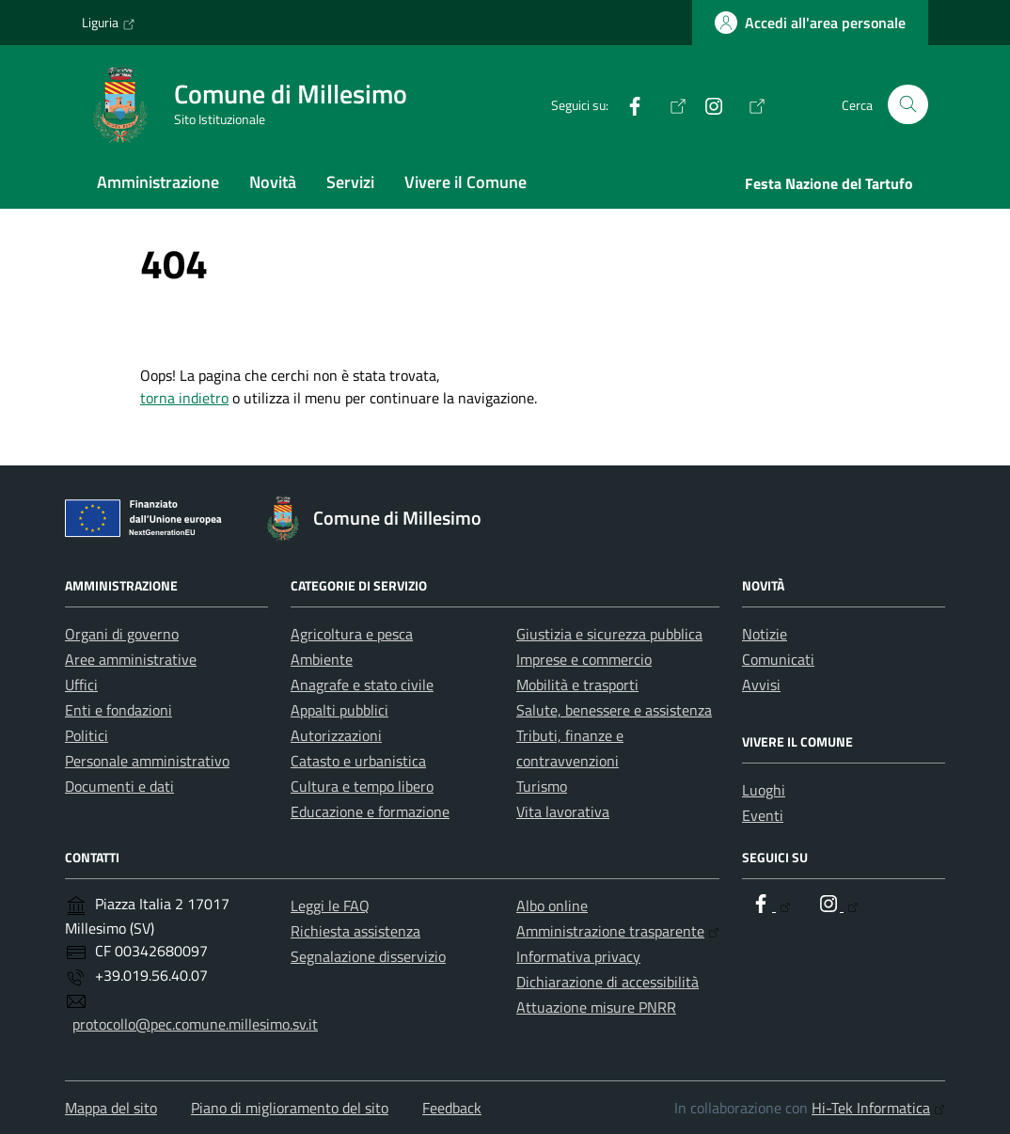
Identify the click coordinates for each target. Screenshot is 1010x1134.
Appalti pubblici (339, 710)
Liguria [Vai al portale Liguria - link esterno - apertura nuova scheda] (108, 22)
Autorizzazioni (336, 735)
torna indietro (184, 397)
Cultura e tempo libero (362, 786)
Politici (86, 735)
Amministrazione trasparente (617, 931)
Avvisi (761, 684)
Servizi (350, 182)
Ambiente (322, 659)
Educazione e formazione (370, 811)
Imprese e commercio (584, 659)
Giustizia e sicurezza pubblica (609, 633)
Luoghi (763, 790)
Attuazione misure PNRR (596, 1007)
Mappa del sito (111, 1107)
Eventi (762, 815)
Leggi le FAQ (330, 905)
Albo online (552, 905)
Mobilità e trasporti (577, 684)
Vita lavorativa (562, 811)
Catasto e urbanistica (358, 760)
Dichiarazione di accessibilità (607, 981)
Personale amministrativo (147, 760)
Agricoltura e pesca (352, 633)
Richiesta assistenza (355, 931)
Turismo (541, 786)
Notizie (764, 633)
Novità (272, 182)
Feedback (451, 1107)
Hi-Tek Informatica (878, 1107)
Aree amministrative (131, 659)
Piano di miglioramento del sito (289, 1107)
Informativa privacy (578, 956)
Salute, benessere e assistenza (614, 710)
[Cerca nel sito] (908, 105)
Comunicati (778, 659)
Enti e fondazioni (118, 710)
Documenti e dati (119, 786)
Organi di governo (122, 633)
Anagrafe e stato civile (362, 684)
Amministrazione (158, 182)
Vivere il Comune (465, 182)
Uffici (81, 684)
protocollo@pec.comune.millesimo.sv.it (195, 1024)
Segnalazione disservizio (368, 956)
